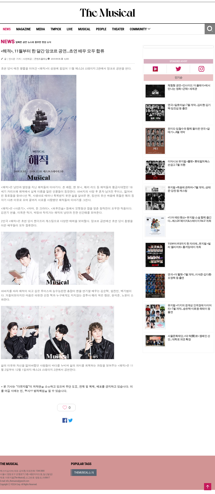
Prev (150, 47)
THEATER (118, 29)
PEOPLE (101, 29)
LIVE (70, 29)
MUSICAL (84, 29)
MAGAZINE (23, 29)
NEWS (7, 29)
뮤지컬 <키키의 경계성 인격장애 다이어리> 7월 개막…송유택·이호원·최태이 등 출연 (190, 309)
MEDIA (40, 29)
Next (207, 47)
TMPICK (56, 29)
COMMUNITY (140, 29)
